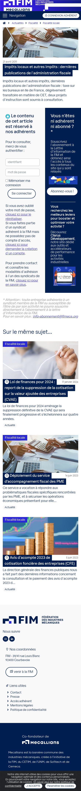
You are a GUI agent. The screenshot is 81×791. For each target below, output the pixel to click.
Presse (15, 696)
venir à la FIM (21, 672)
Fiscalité (33, 23)
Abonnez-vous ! (62, 191)
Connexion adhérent (61, 15)
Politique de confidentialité (28, 709)
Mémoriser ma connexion (18, 183)
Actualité (10, 425)
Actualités (18, 23)
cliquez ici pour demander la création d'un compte (21, 249)
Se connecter (22, 193)
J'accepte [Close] (33, 786)
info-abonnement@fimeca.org (55, 316)
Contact (15, 692)
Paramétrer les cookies (60, 786)
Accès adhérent (21, 701)
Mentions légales (21, 705)
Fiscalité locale (51, 23)
